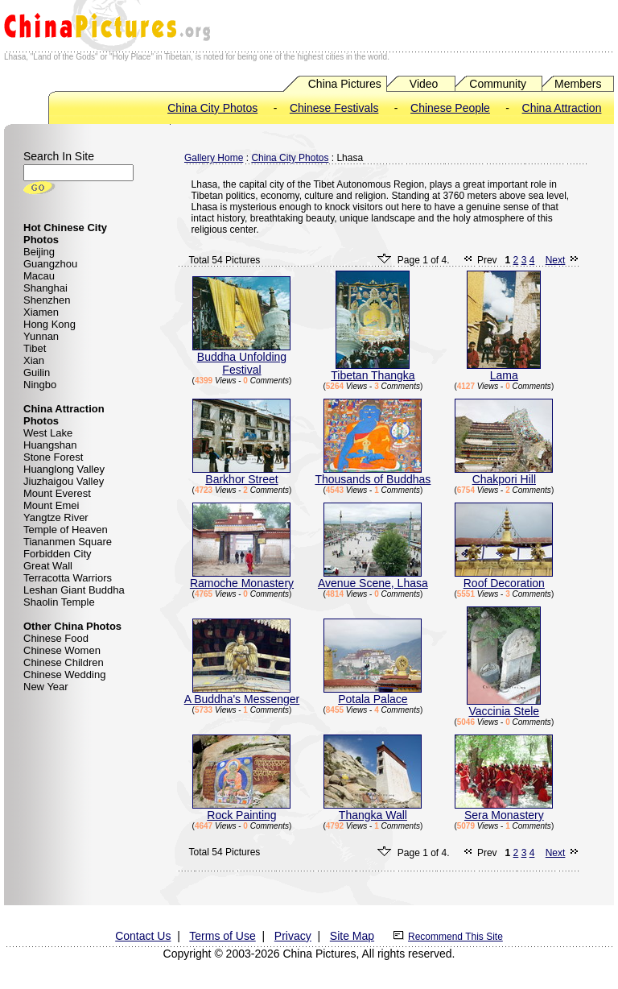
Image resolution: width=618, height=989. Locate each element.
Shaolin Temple (59, 602)
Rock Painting (241, 809)
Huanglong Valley (64, 469)
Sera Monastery (504, 809)
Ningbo (39, 385)
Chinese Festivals (334, 107)
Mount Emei (51, 505)
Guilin (36, 372)
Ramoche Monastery (242, 578)
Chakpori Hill (504, 474)
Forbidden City (57, 554)
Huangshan (50, 445)
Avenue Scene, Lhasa (373, 578)
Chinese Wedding (64, 674)
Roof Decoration (504, 578)
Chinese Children (63, 662)
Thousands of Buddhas (373, 474)
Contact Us (143, 935)
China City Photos (212, 107)
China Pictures (344, 83)
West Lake (47, 433)
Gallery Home (213, 157)
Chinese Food (56, 638)
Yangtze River (56, 517)
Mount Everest (57, 493)
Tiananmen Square (67, 542)
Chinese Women (62, 650)
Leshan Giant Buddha (74, 590)
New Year (45, 687)
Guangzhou (50, 264)
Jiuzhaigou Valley (63, 481)
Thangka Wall (372, 809)
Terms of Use (222, 935)
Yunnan (41, 336)
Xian (33, 360)
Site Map (352, 935)
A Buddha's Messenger (242, 694)
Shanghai (45, 288)
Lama (504, 370)
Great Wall (47, 566)
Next (556, 260)
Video (424, 83)
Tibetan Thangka (372, 370)
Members (577, 83)
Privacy (292, 935)
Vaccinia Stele (504, 706)
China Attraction (562, 107)
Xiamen (41, 312)
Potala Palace (372, 694)
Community (497, 83)
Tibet (34, 348)
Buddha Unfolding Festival (241, 358)
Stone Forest (53, 457)
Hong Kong (49, 324)
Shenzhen (47, 300)
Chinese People (450, 107)
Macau (39, 276)
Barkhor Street (241, 474)
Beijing (39, 252)
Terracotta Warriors (67, 578)
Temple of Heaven (65, 529)
